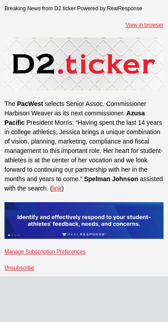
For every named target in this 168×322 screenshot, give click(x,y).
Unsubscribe (19, 268)
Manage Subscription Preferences (45, 252)
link (57, 188)
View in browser (145, 25)
